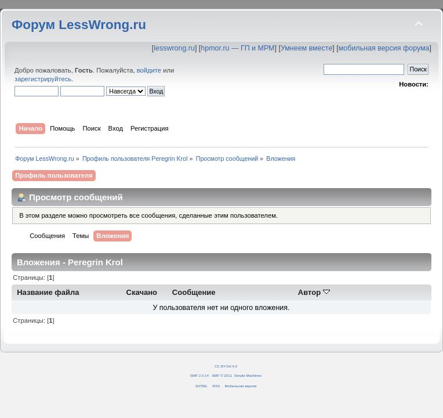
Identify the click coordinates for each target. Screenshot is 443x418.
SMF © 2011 (222, 375)
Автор (314, 292)
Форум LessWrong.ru (79, 24)
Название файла (48, 292)
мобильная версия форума (384, 48)
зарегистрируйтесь (42, 78)
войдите (149, 70)
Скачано (142, 292)
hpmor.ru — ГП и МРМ (237, 48)
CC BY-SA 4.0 (226, 366)
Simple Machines (248, 375)
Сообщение (194, 292)
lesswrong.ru (174, 48)
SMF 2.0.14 (199, 375)
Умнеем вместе (306, 48)
